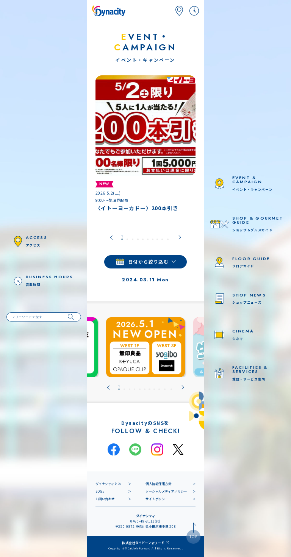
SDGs (100, 491)
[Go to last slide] (111, 237)
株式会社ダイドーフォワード (143, 542)
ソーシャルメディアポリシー (166, 491)
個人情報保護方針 (158, 483)
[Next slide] (180, 237)
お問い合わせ (105, 498)
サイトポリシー (157, 498)
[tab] (122, 237)
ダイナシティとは (108, 483)
